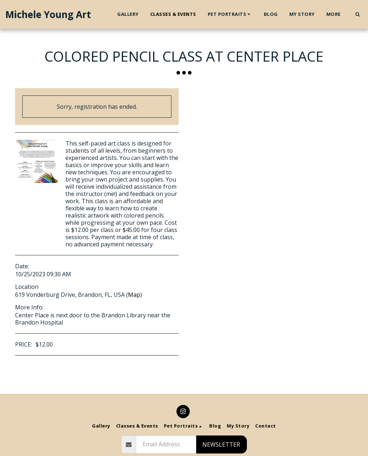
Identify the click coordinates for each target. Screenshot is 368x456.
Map (134, 295)
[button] (230, 14)
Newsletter (221, 444)
